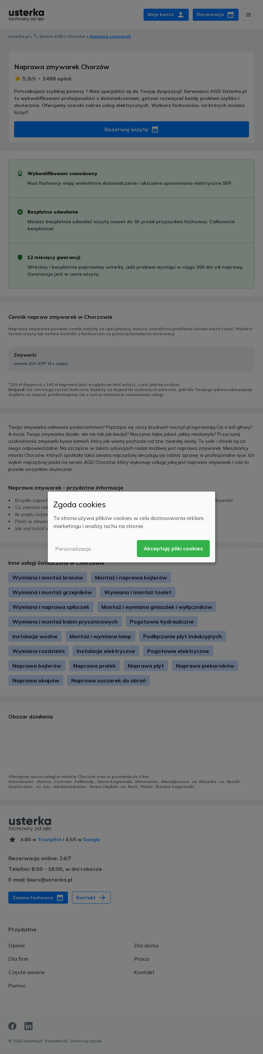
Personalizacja (73, 548)
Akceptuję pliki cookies (173, 548)
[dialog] (131, 527)
